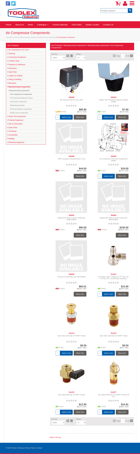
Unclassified (12, 135)
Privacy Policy (30, 448)
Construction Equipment (16, 57)
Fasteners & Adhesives (16, 65)
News (30, 24)
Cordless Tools (13, 61)
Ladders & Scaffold (14, 76)
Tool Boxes (12, 131)
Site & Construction (15, 124)
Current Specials (60, 24)
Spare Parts (12, 128)
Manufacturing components (47, 37)
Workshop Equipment (15, 142)
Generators (12, 68)
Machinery (11, 83)
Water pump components (19, 113)
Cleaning (11, 53)
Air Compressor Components (21, 94)
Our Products (15, 37)
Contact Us (108, 24)
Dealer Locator (92, 24)
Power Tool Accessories (16, 116)
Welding (10, 139)
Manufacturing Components (29, 37)
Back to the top (55, 437)
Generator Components (18, 101)
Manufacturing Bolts (17, 105)
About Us (19, 24)
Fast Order (77, 24)
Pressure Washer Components (21, 109)
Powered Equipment (15, 120)
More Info (80, 117)
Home (8, 24)
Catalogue (42, 24)
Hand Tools (12, 72)
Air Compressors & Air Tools (18, 50)
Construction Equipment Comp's (21, 98)
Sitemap (21, 448)
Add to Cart (66, 117)
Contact (39, 448)
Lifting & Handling (14, 79)
